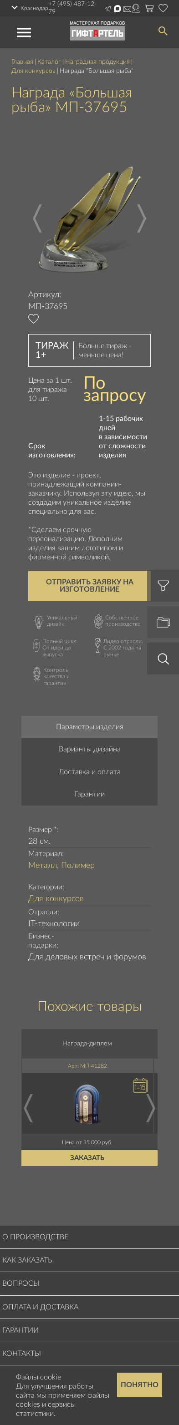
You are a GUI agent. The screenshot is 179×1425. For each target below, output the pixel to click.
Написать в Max (117, 8)
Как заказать (27, 1260)
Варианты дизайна (90, 749)
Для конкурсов (33, 71)
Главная (22, 62)
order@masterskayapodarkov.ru (127, 9)
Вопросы (21, 1283)
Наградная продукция (97, 62)
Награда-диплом (87, 1043)
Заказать (87, 1158)
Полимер (78, 866)
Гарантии (89, 794)
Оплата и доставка (40, 1307)
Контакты (21, 1353)
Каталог (49, 62)
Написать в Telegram (108, 8)
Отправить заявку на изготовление (89, 585)
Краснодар (34, 8)
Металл (42, 866)
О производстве (35, 1237)
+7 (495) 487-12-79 (72, 8)
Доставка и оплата (90, 772)
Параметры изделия (89, 726)
